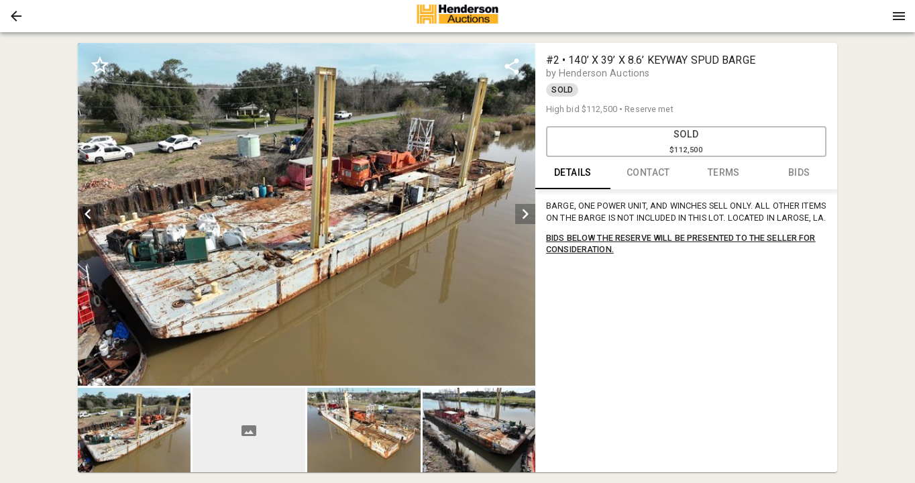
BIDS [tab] (799, 173)
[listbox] (306, 214)
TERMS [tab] (724, 173)
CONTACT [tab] (648, 173)
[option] (306, 214)
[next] (525, 214)
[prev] (88, 214)
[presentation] (457, 16)
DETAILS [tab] (573, 173)
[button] (16, 16)
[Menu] (899, 16)
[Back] (16, 16)
